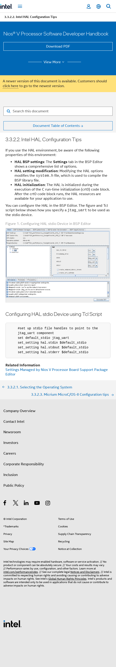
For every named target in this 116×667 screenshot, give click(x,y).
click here (10, 86)
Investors (10, 442)
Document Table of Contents (56, 125)
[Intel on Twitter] (15, 504)
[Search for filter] (58, 111)
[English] (98, 6)
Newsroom (12, 432)
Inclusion (10, 475)
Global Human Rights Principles (67, 578)
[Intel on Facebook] (5, 504)
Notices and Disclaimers (84, 572)
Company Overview (19, 411)
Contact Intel (13, 421)
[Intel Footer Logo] (12, 623)
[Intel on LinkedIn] (26, 504)
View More (55, 62)
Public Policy (13, 485)
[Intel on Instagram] (48, 504)
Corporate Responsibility (23, 464)
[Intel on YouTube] (37, 504)
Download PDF (58, 46)
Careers (9, 453)
